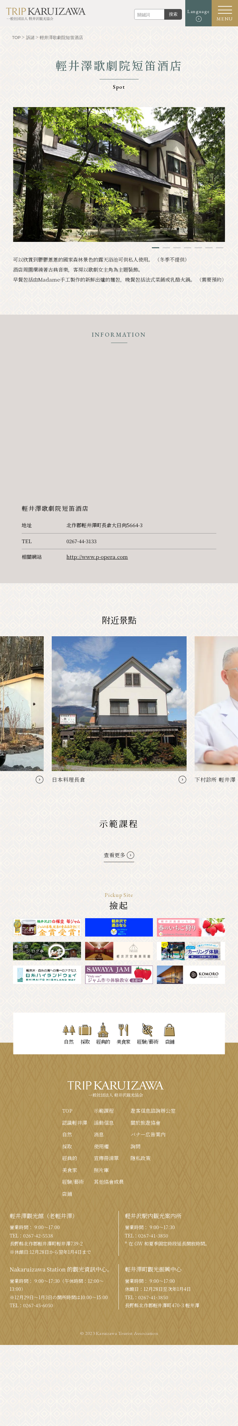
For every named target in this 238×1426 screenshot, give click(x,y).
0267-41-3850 (153, 1235)
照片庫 (101, 1169)
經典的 (69, 1157)
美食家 (69, 1169)
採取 (67, 1146)
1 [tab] (155, 247)
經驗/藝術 (73, 1181)
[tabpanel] (119, 174)
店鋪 (67, 1193)
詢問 (136, 1146)
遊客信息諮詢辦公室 (153, 1110)
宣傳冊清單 (106, 1157)
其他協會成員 (109, 1181)
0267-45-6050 (38, 1305)
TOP (67, 1110)
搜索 (172, 14)
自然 (67, 1134)
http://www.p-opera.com (97, 556)
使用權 (101, 1146)
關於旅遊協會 (146, 1122)
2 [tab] (166, 247)
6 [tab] (209, 247)
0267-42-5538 (38, 1235)
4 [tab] (187, 247)
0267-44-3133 (81, 541)
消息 (99, 1134)
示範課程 (104, 1110)
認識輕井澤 (74, 1122)
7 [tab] (219, 247)
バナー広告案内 (148, 1134)
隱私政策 (141, 1157)
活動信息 (104, 1122)
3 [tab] (177, 247)
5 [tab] (198, 247)
